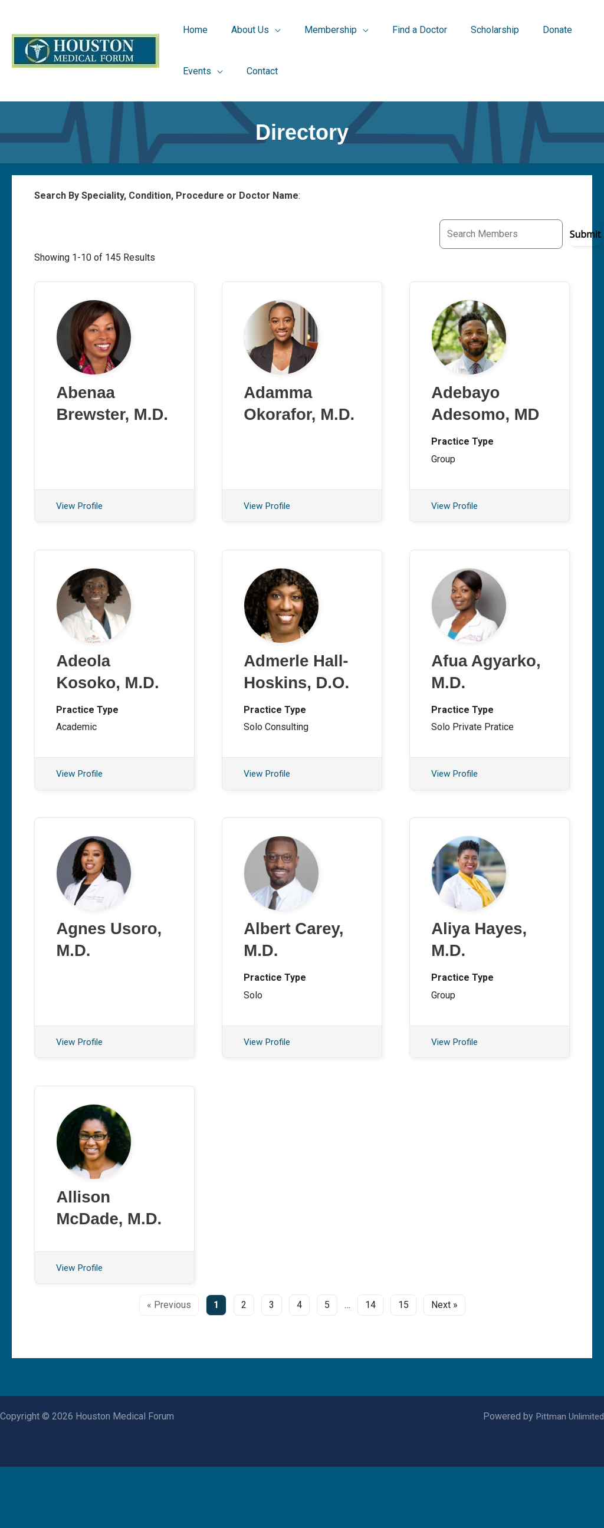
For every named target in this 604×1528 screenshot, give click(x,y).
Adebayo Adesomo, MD (474, 417)
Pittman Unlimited (567, 1477)
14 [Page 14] (370, 1366)
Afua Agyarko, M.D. (469, 712)
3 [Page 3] (271, 1366)
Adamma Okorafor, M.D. (283, 417)
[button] (249, 30)
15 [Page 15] (403, 1366)
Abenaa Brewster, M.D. (96, 417)
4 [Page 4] (299, 1366)
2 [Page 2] (244, 1366)
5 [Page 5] (327, 1366)
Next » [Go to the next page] (444, 1366)
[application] (268, 29)
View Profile (81, 532)
